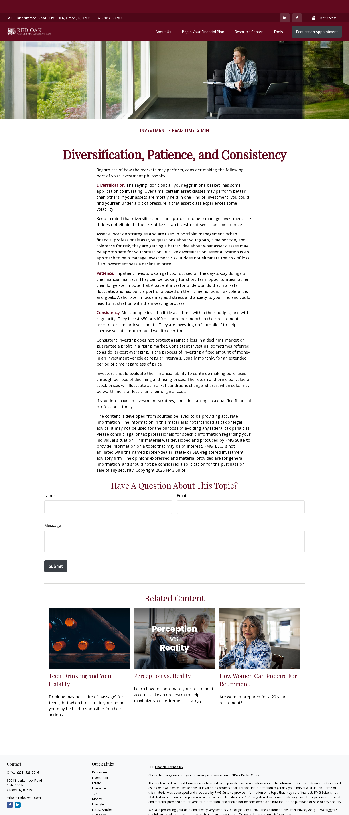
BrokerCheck (250, 762)
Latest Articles (102, 796)
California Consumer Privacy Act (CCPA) (295, 796)
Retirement (100, 759)
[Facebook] (297, 4)
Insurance (99, 775)
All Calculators (102, 807)
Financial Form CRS (169, 754)
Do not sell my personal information (265, 801)
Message (52, 512)
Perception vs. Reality (162, 662)
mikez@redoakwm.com (24, 784)
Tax (94, 780)
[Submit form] (55, 553)
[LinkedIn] (285, 4)
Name (50, 482)
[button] (163, 18)
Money (97, 785)
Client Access (324, 4)
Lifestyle (98, 791)
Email (182, 482)
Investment (100, 764)
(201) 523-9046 (110, 4)
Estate (96, 769)
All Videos (99, 801)
